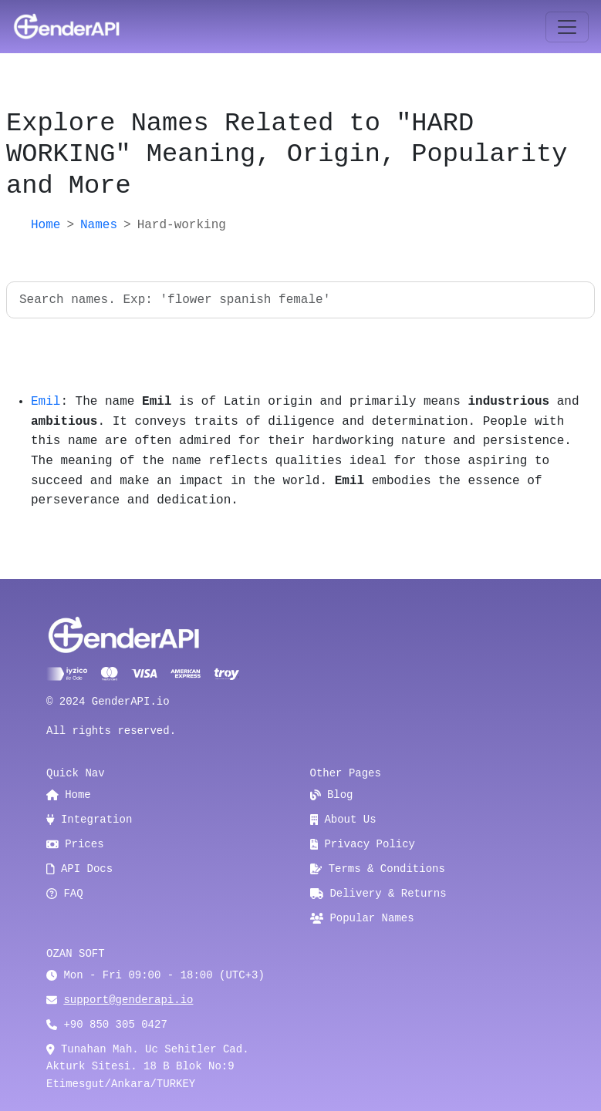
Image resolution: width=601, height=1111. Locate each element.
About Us (343, 819)
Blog (331, 795)
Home (45, 225)
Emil (45, 402)
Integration (89, 819)
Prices (75, 844)
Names (98, 225)
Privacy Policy (363, 844)
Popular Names (362, 918)
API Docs (79, 869)
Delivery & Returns (378, 893)
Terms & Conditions (377, 869)
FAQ (64, 893)
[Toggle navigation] (567, 27)
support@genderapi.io (128, 1000)
